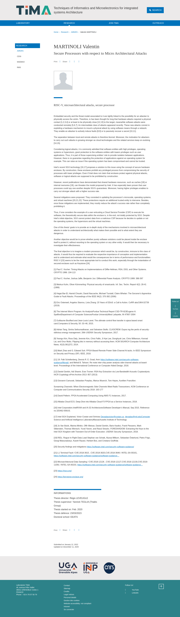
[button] (70, 61)
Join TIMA (114, 23)
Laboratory (23, 23)
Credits (66, 591)
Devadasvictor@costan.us (112, 417)
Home (56, 32)
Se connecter (69, 609)
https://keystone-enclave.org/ (70, 477)
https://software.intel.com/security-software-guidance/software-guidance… (86, 456)
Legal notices (69, 594)
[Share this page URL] (79, 61)
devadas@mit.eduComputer (137, 417)
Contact (67, 585)
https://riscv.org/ (65, 471)
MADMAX (21, 62)
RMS (19, 67)
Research (69, 23)
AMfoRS (74, 32)
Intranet (67, 606)
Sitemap (67, 588)
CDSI (19, 56)
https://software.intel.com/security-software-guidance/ (110, 447)
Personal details (70, 597)
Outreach (158, 23)
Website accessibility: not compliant (77, 603)
